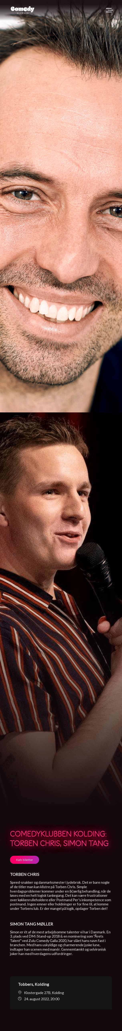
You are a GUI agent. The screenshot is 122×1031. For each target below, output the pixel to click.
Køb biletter (24, 860)
